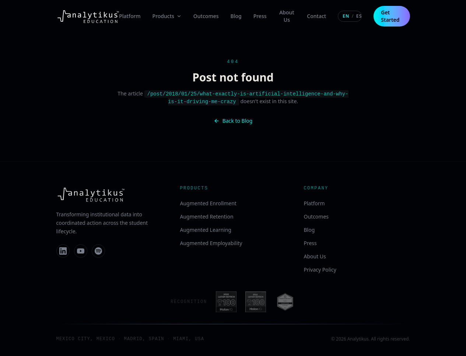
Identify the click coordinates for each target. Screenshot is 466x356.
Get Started (390, 16)
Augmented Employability (211, 242)
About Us (286, 16)
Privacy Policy (320, 268)
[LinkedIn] (63, 250)
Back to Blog (233, 119)
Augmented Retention (207, 215)
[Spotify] (98, 250)
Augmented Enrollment (208, 202)
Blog (236, 16)
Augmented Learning (205, 229)
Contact (316, 16)
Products (167, 16)
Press (260, 16)
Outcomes (206, 16)
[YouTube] (80, 250)
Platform (129, 16)
